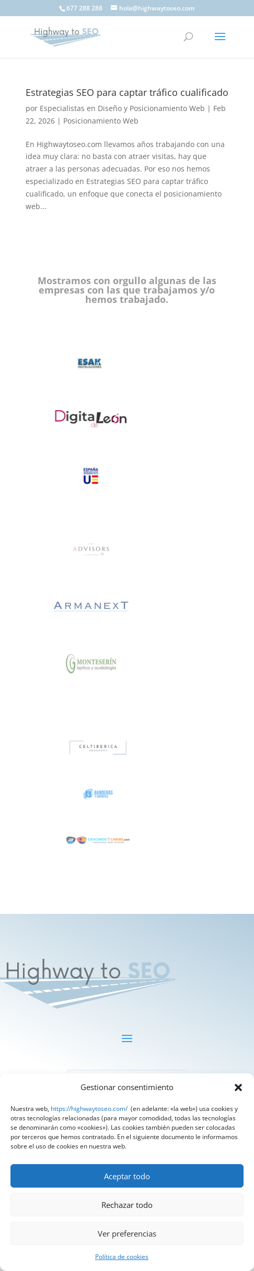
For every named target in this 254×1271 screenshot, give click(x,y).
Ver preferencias (127, 1233)
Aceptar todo (127, 1176)
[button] (238, 1087)
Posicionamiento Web (100, 121)
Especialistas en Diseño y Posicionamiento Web (122, 108)
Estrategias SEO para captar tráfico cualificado (127, 92)
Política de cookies (121, 1256)
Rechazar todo (127, 1205)
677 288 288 (84, 8)
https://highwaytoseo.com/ (89, 1108)
